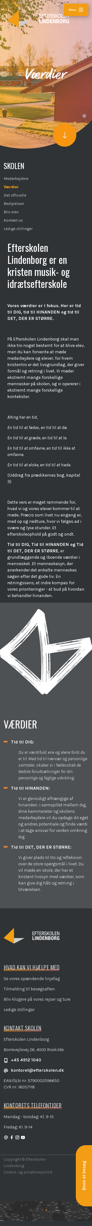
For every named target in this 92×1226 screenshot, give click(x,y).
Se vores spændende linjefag (32, 978)
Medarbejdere (16, 178)
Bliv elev (11, 212)
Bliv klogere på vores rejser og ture (37, 999)
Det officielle (15, 195)
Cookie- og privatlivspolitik (28, 1172)
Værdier (11, 187)
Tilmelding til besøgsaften (29, 989)
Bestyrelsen (14, 203)
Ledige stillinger (18, 228)
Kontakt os (13, 220)
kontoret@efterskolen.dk (34, 1070)
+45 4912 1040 (22, 1060)
